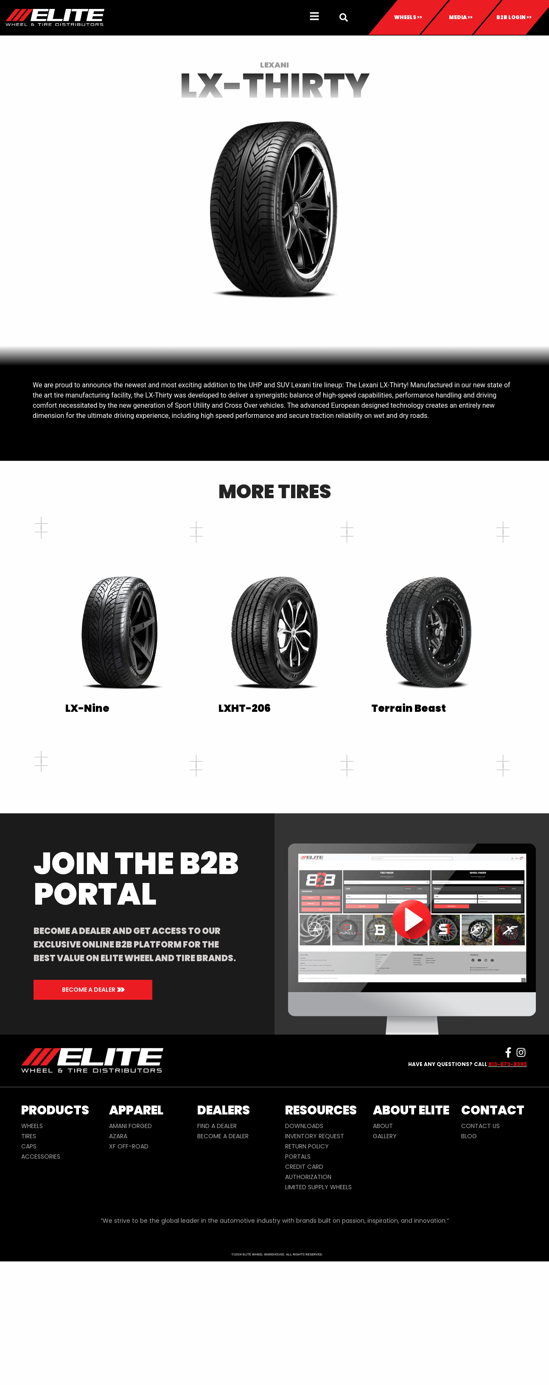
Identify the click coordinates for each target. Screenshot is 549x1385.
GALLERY (385, 1263)
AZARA (118, 1263)
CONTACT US (480, 1253)
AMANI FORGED (130, 1253)
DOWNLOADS (304, 1253)
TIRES (28, 1263)
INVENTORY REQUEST (314, 1263)
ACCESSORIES (40, 1284)
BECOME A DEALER (223, 1263)
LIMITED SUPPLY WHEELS (318, 1314)
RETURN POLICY (307, 1273)
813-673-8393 (507, 1191)
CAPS (28, 1273)
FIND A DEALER (217, 1253)
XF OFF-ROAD (128, 1273)
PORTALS (298, 1284)
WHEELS (32, 1253)
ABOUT (383, 1253)
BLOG (469, 1263)
